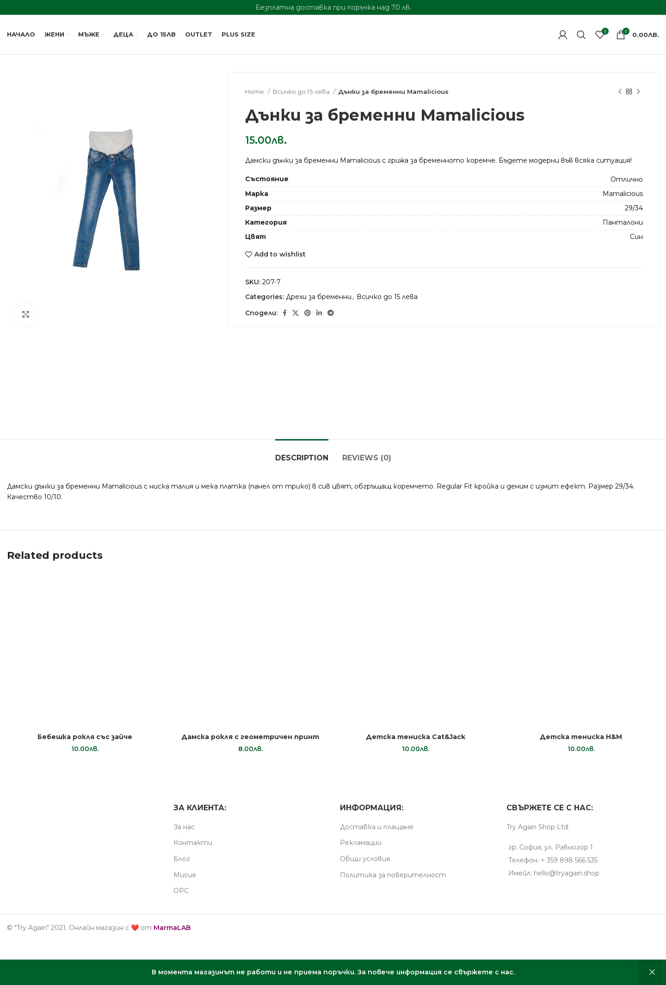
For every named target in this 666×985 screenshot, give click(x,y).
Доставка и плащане (376, 827)
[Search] (581, 34)
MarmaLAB (172, 928)
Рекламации (361, 842)
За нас (184, 827)
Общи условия (365, 859)
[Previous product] (619, 92)
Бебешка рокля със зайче (84, 737)
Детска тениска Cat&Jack (415, 737)
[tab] (301, 453)
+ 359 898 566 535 (569, 860)
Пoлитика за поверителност (393, 875)
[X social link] (296, 313)
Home (255, 91)
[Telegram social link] (331, 313)
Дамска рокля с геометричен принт (250, 737)
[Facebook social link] (285, 313)
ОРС (181, 891)
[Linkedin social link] (319, 313)
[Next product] (638, 92)
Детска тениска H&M (581, 737)
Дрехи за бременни (319, 297)
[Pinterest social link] (308, 313)
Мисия (184, 875)
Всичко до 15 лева (301, 91)
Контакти (192, 842)
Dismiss (652, 972)
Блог (181, 859)
